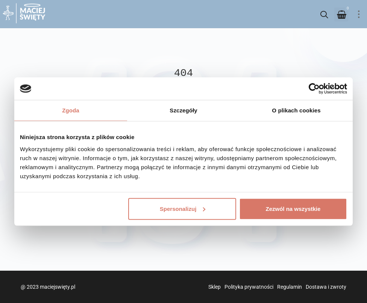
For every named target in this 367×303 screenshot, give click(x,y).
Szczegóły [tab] (183, 110)
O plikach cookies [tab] (296, 110)
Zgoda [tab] (70, 110)
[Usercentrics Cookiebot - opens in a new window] (314, 88)
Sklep (214, 287)
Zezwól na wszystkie (293, 208)
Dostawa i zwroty (326, 287)
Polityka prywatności (248, 287)
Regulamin (289, 287)
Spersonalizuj (183, 208)
